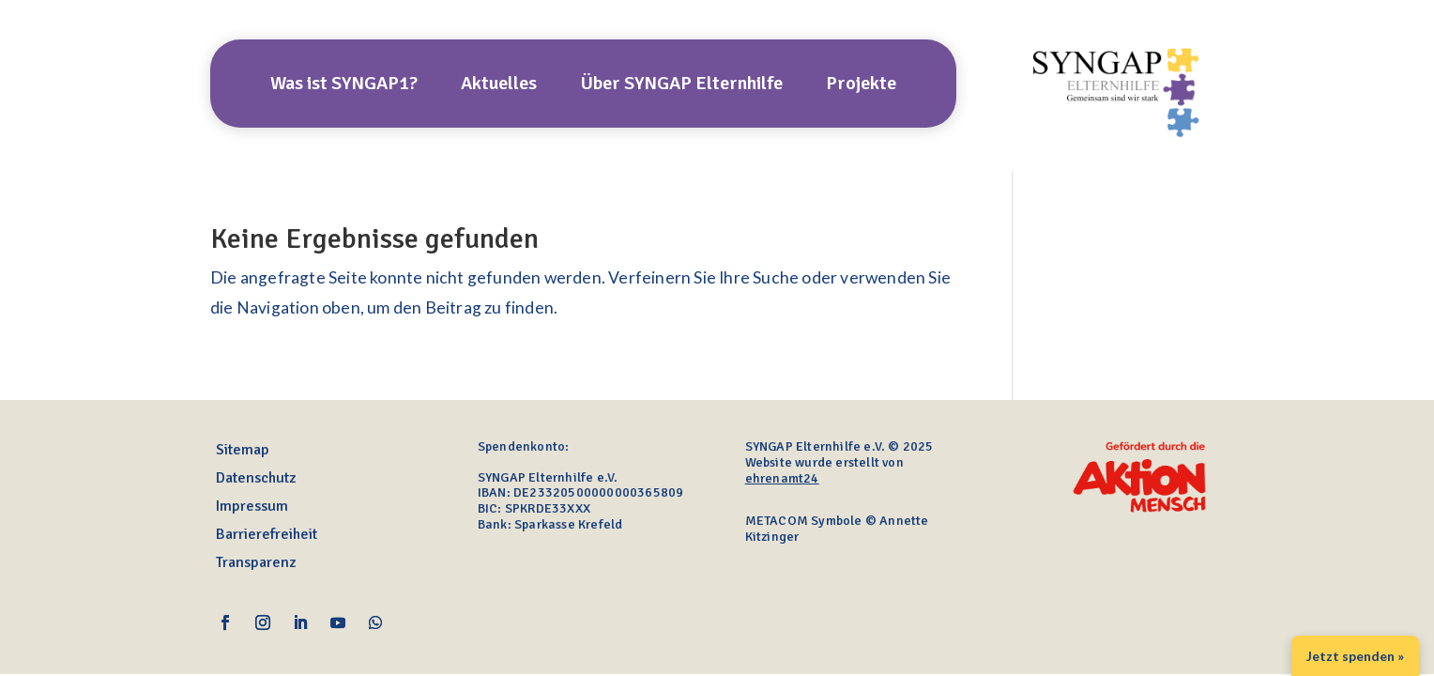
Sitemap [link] (242, 451)
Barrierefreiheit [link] (266, 536)
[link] (1118, 139)
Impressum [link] (252, 507)
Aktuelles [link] (499, 86)
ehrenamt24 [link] (782, 478)
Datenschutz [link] (256, 479)
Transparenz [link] (256, 564)
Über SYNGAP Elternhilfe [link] (681, 86)
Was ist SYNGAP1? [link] (344, 86)
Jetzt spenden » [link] (1355, 656)
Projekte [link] (861, 86)
